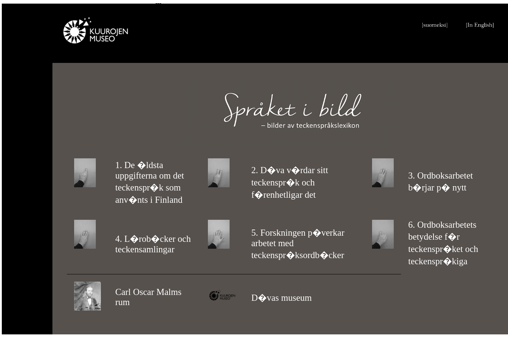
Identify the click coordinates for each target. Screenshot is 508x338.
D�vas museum (281, 298)
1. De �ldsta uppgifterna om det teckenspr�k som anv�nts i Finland (149, 182)
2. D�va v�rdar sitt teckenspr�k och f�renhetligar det (289, 182)
